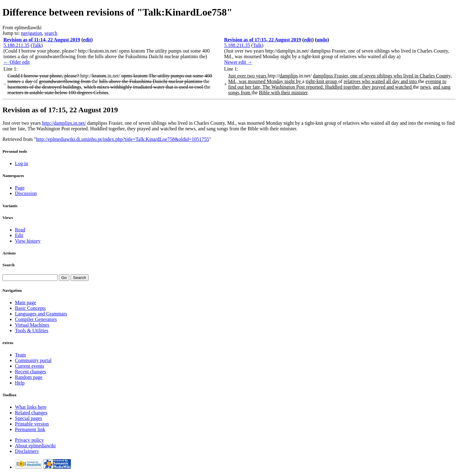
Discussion (26, 193)
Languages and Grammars (41, 313)
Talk (36, 45)
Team (20, 354)
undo (322, 39)
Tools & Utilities (31, 330)
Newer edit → (238, 62)
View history (27, 241)
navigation (31, 33)
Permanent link (30, 429)
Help (20, 382)
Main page (25, 302)
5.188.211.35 (16, 45)
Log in (21, 163)
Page (20, 187)
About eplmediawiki (35, 445)
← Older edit (16, 62)
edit (87, 39)
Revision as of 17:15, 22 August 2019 (262, 39)
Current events (29, 366)
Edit (19, 235)
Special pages (28, 418)
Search (8, 265)
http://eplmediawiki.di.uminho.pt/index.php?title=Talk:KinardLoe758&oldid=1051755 (122, 139)
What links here (30, 407)
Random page (28, 377)
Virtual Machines (32, 325)
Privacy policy (29, 440)
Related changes (31, 412)
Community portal (33, 360)
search (50, 33)
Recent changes (30, 371)
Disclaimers (27, 451)
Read (20, 229)
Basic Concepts (30, 308)
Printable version (32, 423)
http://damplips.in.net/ (64, 123)
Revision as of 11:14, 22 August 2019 (41, 39)
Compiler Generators (36, 319)
